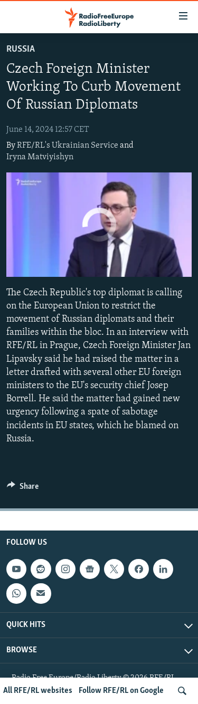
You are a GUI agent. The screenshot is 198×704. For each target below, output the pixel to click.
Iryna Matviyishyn (39, 157)
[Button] (23, 489)
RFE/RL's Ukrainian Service (67, 145)
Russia (20, 49)
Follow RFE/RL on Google (121, 691)
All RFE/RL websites (37, 691)
